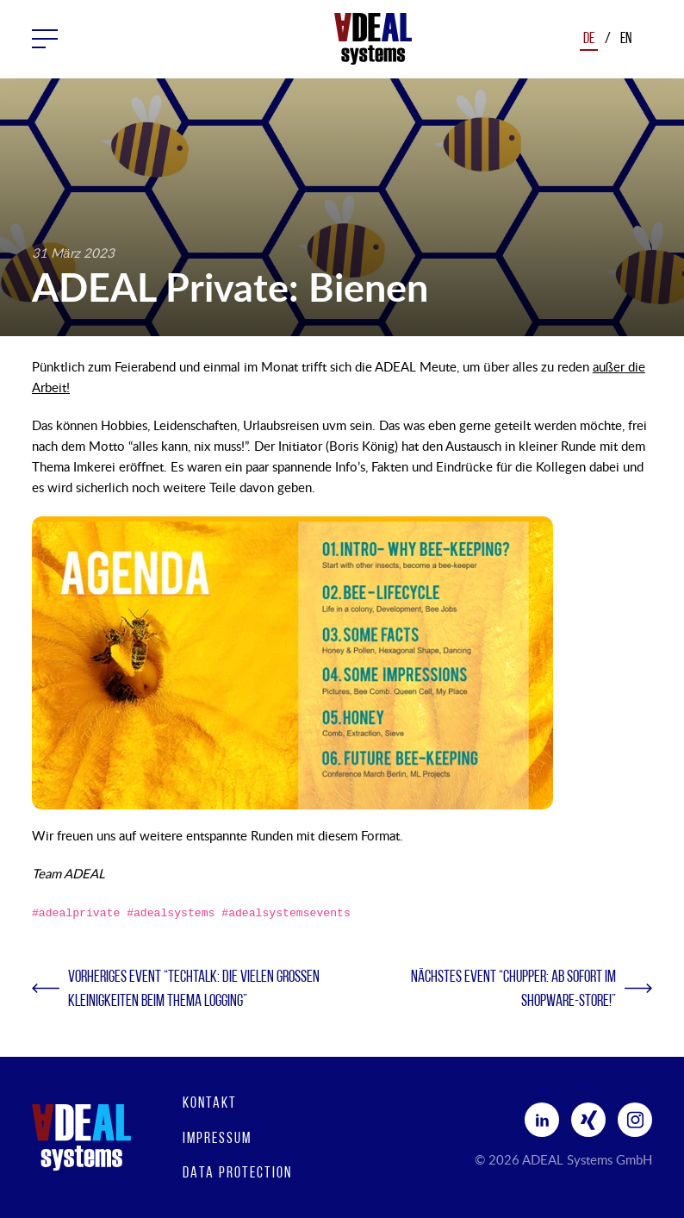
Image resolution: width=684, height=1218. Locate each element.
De (588, 39)
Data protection (237, 1173)
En (625, 39)
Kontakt (210, 1104)
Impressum (217, 1139)
